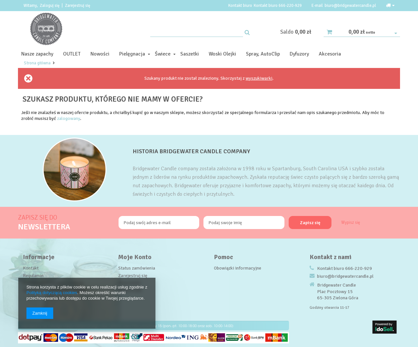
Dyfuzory (299, 54)
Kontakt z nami (330, 257)
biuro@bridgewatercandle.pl (350, 5)
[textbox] (196, 32)
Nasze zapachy (37, 54)
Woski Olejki (222, 54)
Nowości (99, 54)
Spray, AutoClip (263, 54)
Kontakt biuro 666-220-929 (278, 5)
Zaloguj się (50, 5)
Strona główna (37, 63)
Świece (162, 54)
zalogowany (68, 118)
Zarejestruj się (77, 5)
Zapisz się (310, 222)
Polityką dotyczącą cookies (51, 292)
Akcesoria (330, 54)
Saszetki (189, 54)
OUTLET (72, 54)
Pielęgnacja (132, 54)
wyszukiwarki (259, 78)
